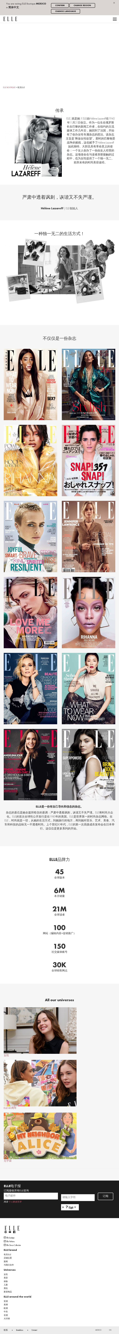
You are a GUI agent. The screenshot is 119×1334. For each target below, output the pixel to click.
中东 (6, 1312)
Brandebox (19, 1330)
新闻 (6, 1262)
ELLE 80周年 (40, 1084)
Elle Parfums (9, 1241)
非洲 (6, 1315)
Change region (82, 5)
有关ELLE (7, 1255)
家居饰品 (8, 1292)
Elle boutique (9, 1237)
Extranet (34, 1330)
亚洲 (6, 1301)
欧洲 (6, 1308)
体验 (6, 1281)
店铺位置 (8, 1258)
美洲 (6, 1305)
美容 (6, 1278)
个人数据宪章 (15, 1202)
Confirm (60, 5)
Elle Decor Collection (12, 1245)
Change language (65, 11)
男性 (6, 1288)
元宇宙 (40, 1137)
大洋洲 (7, 1319)
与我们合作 (9, 1265)
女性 (40, 1032)
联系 (6, 1330)
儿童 (6, 1285)
